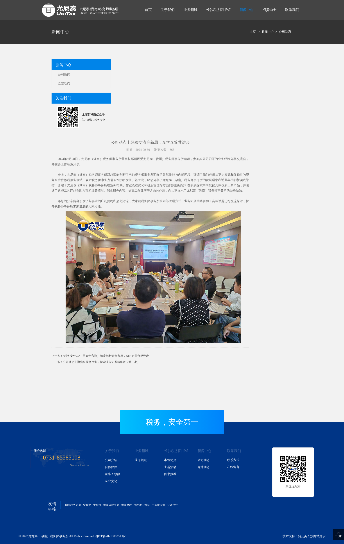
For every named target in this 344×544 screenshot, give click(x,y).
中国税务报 (158, 504)
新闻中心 (247, 10)
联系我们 (292, 10)
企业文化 (111, 481)
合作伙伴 (111, 467)
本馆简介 (170, 460)
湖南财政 (126, 504)
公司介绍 (111, 460)
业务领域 (190, 10)
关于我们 (168, 10)
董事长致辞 (112, 474)
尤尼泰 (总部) (142, 504)
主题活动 (170, 467)
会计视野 (172, 504)
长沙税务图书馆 (218, 10)
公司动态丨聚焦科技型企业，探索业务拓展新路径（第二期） (101, 362)
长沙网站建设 (316, 536)
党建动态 (64, 83)
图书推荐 (170, 474)
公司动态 (285, 31)
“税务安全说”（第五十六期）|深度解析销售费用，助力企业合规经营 (106, 355)
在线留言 (233, 467)
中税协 (97, 504)
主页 (253, 31)
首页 (148, 10)
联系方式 (233, 460)
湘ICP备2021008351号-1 (111, 536)
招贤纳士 (269, 10)
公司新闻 (64, 74)
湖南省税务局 (111, 504)
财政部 (87, 504)
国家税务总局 (73, 504)
